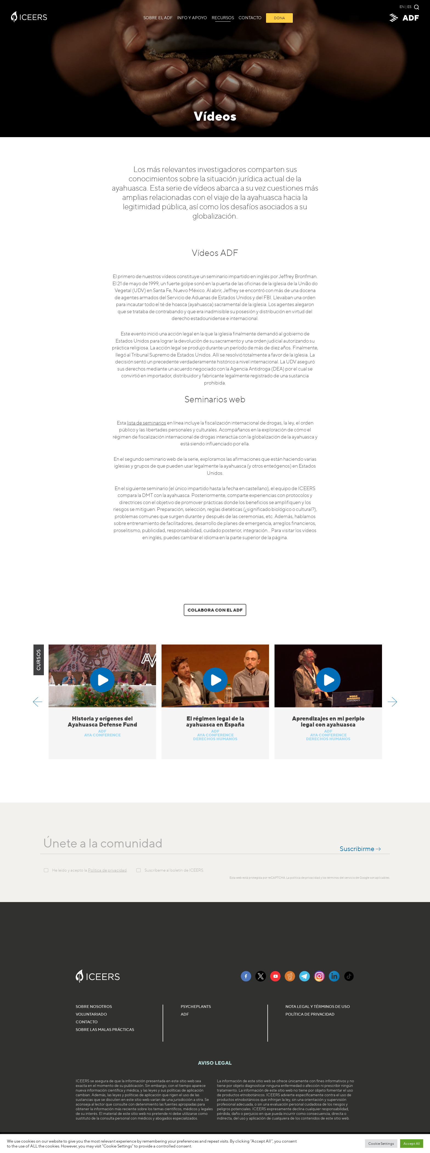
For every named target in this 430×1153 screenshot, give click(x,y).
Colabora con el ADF (215, 610)
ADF (403, 17)
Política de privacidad (107, 870)
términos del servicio (341, 878)
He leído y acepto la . (90, 870)
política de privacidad (305, 878)
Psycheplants (196, 1006)
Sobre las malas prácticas (105, 1029)
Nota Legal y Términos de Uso (317, 1006)
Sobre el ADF (157, 17)
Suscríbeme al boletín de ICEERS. (174, 870)
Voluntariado (91, 1014)
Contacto (87, 1021)
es (409, 6)
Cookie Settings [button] (381, 1143)
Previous (37, 702)
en (402, 6)
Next (392, 702)
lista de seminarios (146, 423)
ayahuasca (129, 188)
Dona (279, 18)
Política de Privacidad (310, 1014)
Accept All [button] (411, 1143)
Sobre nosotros (94, 1006)
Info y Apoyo (192, 17)
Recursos (223, 17)
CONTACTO (250, 17)
